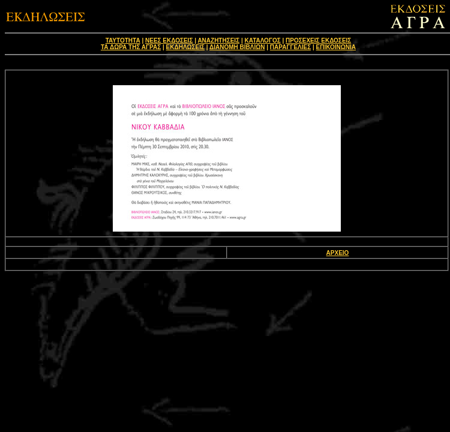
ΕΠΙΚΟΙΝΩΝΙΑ (336, 47)
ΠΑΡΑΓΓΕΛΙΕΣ (290, 47)
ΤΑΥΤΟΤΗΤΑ (123, 40)
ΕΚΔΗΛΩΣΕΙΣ (185, 47)
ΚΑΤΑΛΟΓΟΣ (263, 40)
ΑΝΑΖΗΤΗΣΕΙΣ (218, 40)
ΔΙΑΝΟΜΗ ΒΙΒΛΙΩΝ (237, 47)
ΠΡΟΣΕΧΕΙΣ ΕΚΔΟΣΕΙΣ (318, 40)
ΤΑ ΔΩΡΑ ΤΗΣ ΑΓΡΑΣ (131, 47)
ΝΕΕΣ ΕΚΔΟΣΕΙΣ (169, 40)
